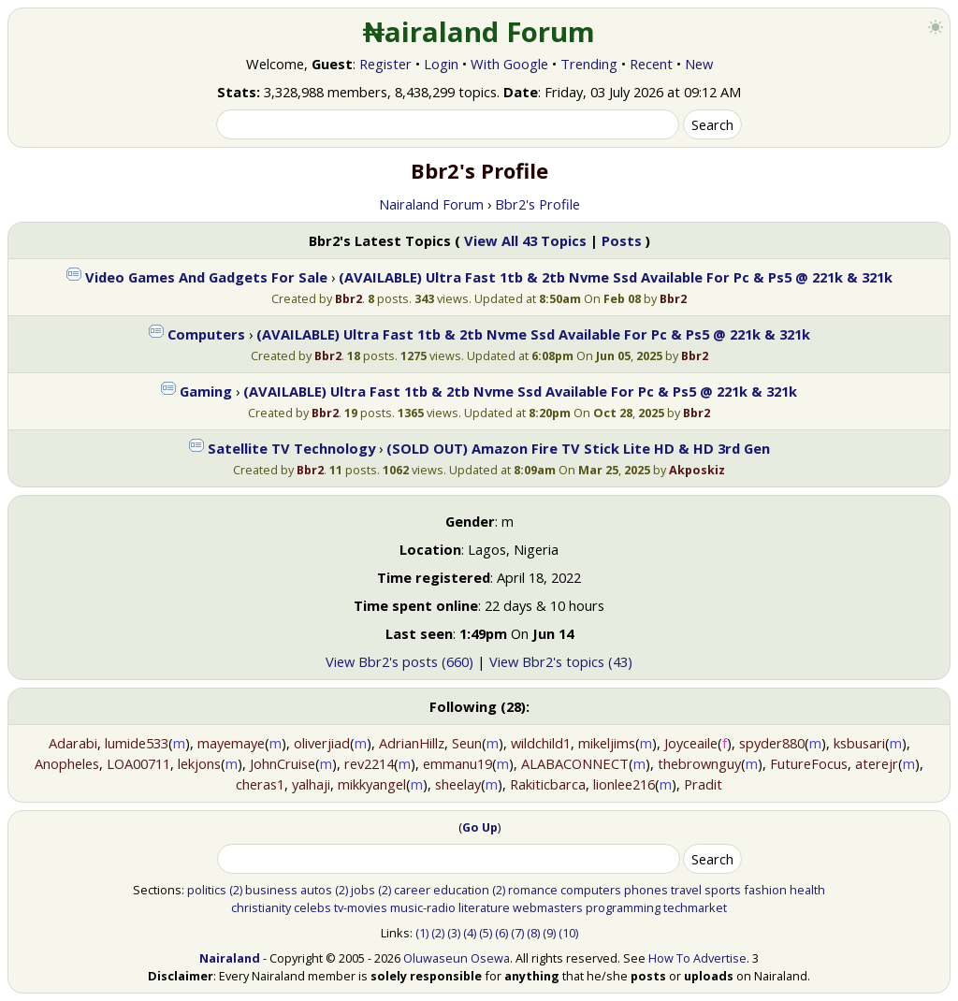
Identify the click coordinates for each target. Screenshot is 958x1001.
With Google (509, 63)
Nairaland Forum (431, 204)
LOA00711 (138, 763)
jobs (363, 889)
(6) (501, 932)
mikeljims (606, 742)
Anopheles (67, 763)
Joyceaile (691, 742)
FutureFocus (809, 763)
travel (686, 889)
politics (206, 889)
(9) (549, 932)
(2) (235, 889)
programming (623, 907)
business (271, 889)
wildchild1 (541, 742)
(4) (469, 932)
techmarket (695, 907)
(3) (453, 932)
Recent (651, 63)
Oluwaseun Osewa (456, 958)
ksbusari (859, 742)
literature (484, 907)
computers (590, 889)
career (412, 889)
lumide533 (136, 742)
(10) (568, 932)
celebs (312, 907)
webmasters (548, 907)
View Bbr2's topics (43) (560, 661)
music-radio (423, 907)
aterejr (876, 763)
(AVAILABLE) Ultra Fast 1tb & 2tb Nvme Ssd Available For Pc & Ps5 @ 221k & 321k (616, 277)
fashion (765, 889)
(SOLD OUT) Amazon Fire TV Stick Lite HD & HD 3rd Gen (578, 448)
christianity (261, 907)
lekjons (199, 763)
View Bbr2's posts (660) (399, 661)
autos (316, 889)
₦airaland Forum (479, 32)
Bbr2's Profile (537, 204)
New (699, 63)
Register (385, 63)
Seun (467, 742)
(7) (517, 932)
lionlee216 (624, 784)
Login (441, 63)
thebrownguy (699, 763)
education (461, 889)
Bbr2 (348, 298)
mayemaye (231, 742)
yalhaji (311, 784)
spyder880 (772, 742)
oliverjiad (322, 742)
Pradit (703, 784)
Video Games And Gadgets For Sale (206, 277)
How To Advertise (697, 958)
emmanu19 (457, 763)
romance (533, 889)
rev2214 (369, 763)
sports (722, 889)
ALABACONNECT (575, 763)
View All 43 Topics (525, 240)
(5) (485, 932)
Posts (622, 240)
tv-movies (360, 907)
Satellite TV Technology (291, 448)
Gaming (206, 391)
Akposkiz (697, 469)
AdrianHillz (411, 742)
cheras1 (260, 784)
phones (646, 889)
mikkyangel (372, 784)
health (807, 889)
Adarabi (73, 742)
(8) (533, 932)
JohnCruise (282, 763)
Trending (588, 63)
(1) (421, 932)
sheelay (458, 784)
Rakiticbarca (548, 784)
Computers (206, 334)
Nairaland (229, 958)
